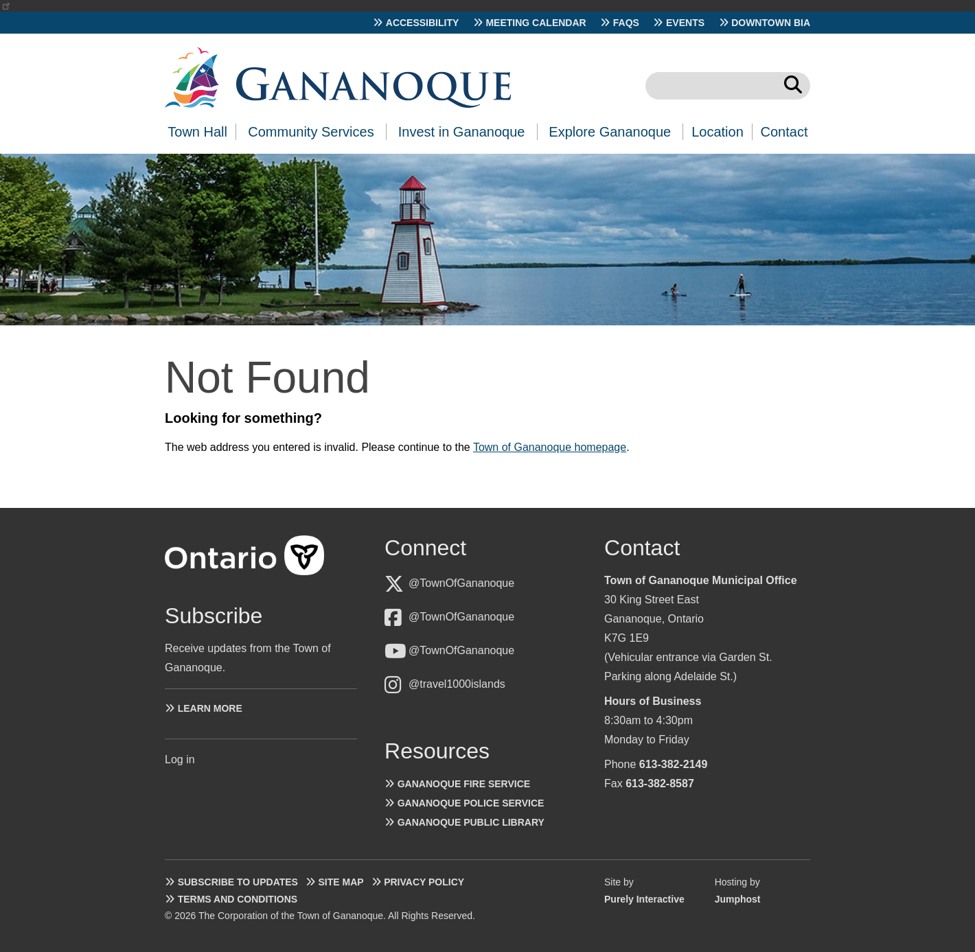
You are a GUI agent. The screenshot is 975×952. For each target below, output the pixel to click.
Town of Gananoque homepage (549, 447)
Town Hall (197, 131)
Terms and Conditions (237, 899)
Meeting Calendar (535, 22)
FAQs (626, 22)
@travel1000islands (457, 684)
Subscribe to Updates (238, 881)
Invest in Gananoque (461, 131)
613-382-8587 (660, 783)
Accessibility (422, 22)
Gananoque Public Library (471, 822)
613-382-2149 (673, 764)
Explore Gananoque (610, 131)
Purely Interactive (644, 899)
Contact (784, 131)
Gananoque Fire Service (464, 783)
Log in (180, 759)
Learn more (210, 708)
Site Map (340, 881)
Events (685, 22)
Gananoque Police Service (471, 803)
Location (717, 131)
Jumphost (738, 899)
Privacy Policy (424, 881)
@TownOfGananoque (461, 583)
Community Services (311, 131)
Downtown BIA (770, 22)
